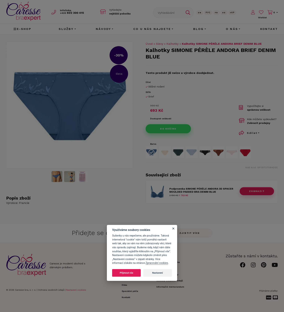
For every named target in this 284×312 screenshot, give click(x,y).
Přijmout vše (126, 272)
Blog (198, 29)
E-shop (22, 29)
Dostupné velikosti (160, 118)
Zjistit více (189, 233)
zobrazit (257, 191)
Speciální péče (130, 291)
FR (216, 13)
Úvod (149, 43)
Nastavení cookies (76, 290)
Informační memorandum (170, 287)
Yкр (232, 13)
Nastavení (157, 272)
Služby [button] (66, 29)
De (224, 13)
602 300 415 (73, 13)
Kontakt (269, 29)
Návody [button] (103, 29)
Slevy (159, 43)
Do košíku (168, 128)
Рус (208, 13)
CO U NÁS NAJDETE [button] (152, 29)
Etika (124, 285)
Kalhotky (172, 43)
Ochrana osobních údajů (51, 290)
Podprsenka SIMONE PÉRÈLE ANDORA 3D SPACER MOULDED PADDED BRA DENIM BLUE (201, 190)
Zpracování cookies (157, 263)
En (200, 13)
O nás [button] (232, 29)
